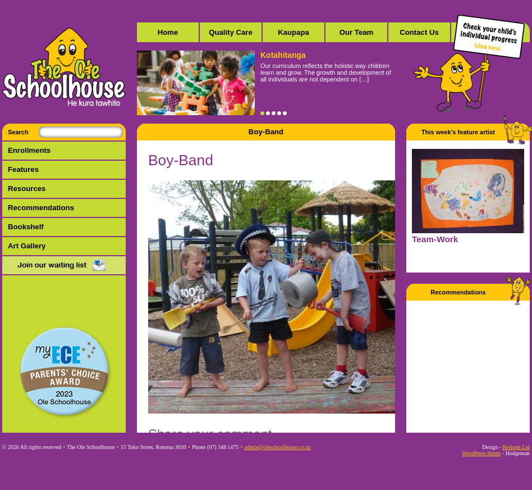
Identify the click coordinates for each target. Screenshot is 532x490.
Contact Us (419, 32)
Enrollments (29, 150)
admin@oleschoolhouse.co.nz (278, 447)
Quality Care (231, 32)
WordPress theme (481, 453)
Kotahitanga (283, 55)
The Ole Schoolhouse (64, 67)
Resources (26, 188)
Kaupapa (293, 32)
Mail (64, 265)
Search (18, 132)
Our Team (357, 32)
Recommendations (41, 207)
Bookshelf (26, 227)
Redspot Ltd (516, 447)
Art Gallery (26, 246)
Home (168, 32)
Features (23, 169)
